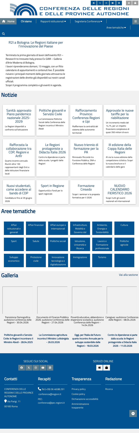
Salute (36, 241)
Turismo (102, 257)
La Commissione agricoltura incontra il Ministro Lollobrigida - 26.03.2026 (53, 338)
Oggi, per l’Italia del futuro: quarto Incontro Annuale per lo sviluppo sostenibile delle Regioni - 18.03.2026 (87, 340)
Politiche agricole (124, 243)
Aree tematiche (116, 27)
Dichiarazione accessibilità (85, 399)
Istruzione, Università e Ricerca (80, 244)
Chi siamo (26, 21)
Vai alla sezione (128, 274)
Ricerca (109, 389)
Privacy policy (79, 389)
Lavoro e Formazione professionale (102, 244)
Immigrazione (80, 257)
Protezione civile (36, 259)
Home (8, 21)
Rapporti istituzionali (53, 21)
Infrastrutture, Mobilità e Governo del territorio (80, 230)
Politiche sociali (58, 241)
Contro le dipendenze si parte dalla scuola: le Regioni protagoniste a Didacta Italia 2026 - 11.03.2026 (122, 340)
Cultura (124, 225)
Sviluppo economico (13, 259)
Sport (14, 241)
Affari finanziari (36, 225)
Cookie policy (78, 394)
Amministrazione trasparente (80, 405)
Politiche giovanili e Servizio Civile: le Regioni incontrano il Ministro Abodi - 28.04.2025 (18, 338)
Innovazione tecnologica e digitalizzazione (58, 260)
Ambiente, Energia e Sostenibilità (102, 228)
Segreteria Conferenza (88, 21)
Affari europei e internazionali (58, 226)
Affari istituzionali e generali (14, 228)
